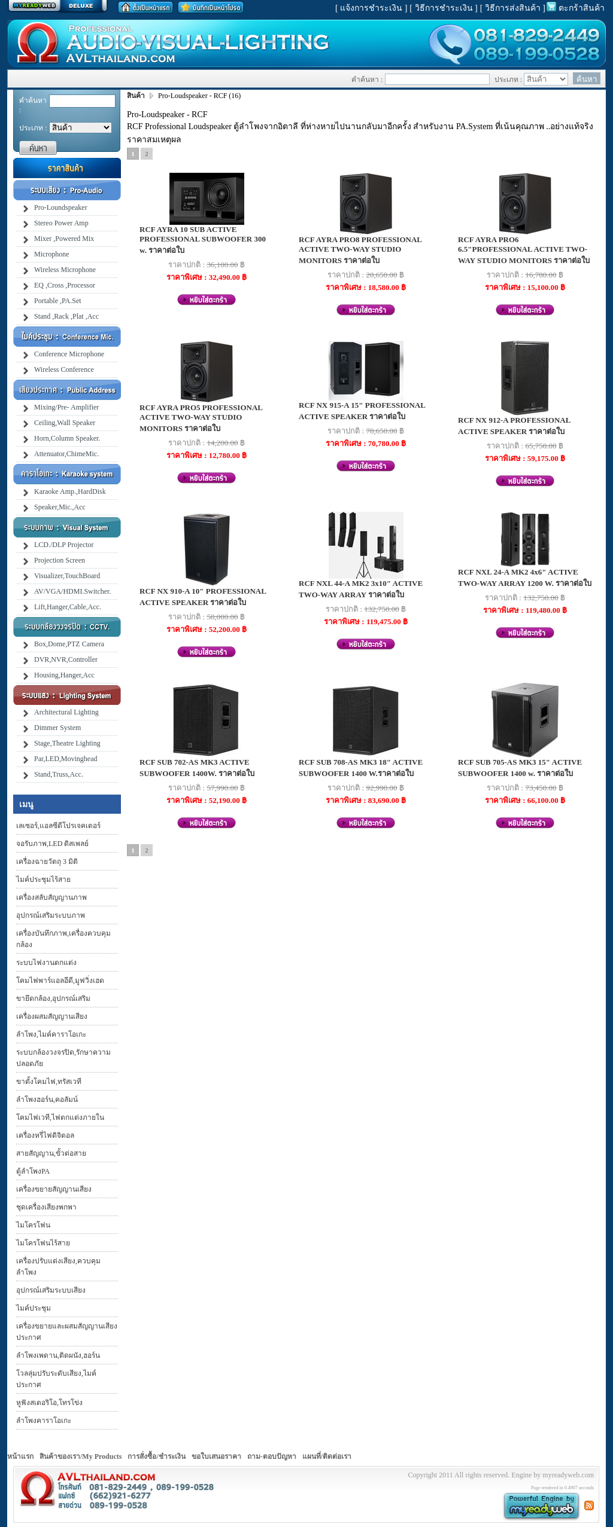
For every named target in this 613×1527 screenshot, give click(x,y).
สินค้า (137, 95)
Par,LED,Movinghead (66, 759)
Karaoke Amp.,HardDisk (70, 491)
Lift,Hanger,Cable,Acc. (67, 607)
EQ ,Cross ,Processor (64, 285)
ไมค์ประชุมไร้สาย (43, 879)
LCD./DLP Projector (64, 544)
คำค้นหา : (33, 105)
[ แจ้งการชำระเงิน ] (371, 8)
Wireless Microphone (65, 269)
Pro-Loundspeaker (60, 207)
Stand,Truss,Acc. (58, 774)
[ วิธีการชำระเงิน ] (443, 8)
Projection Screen (59, 560)
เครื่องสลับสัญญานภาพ (51, 897)
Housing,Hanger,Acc (64, 675)
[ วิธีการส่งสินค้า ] (512, 8)
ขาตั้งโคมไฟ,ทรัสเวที (48, 1081)
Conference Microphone (69, 354)
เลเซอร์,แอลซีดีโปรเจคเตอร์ (58, 825)
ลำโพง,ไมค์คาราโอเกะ (51, 1034)
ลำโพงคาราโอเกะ (43, 1420)
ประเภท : (33, 128)
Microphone (51, 254)
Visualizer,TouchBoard (67, 576)
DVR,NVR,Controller (66, 659)
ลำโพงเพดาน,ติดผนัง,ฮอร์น (58, 1355)
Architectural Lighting (66, 712)
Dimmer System (57, 727)
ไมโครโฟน (33, 1225)
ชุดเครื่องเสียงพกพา (46, 1207)
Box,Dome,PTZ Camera (69, 644)
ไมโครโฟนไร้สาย (43, 1243)
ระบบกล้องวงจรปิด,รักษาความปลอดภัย (63, 1058)
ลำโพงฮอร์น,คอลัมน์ (47, 1099)
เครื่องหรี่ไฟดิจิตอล (45, 1135)
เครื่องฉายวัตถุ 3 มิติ (47, 861)
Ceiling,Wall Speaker (64, 423)
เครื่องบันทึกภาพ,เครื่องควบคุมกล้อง (63, 939)
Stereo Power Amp (61, 223)
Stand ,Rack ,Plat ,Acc (66, 316)
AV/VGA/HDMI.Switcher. (72, 591)
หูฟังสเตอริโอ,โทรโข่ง (49, 1402)
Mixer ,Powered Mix (64, 238)
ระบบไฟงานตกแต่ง (46, 962)
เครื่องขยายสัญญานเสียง (54, 1189)
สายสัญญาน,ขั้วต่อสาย (51, 1153)
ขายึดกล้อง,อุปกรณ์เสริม (53, 998)
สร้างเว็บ (57, 6)
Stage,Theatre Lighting (67, 743)
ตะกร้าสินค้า (582, 8)
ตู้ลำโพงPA (33, 1171)
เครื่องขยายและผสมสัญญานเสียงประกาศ (66, 1332)
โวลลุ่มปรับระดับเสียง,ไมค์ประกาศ (56, 1379)
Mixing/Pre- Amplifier (66, 407)
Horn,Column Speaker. (67, 438)
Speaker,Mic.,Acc (60, 507)
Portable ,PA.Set (57, 301)
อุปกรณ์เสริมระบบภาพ (50, 915)
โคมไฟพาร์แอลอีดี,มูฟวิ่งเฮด (60, 980)
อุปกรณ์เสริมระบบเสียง (51, 1290)
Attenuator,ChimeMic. (66, 454)
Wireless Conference (64, 369)
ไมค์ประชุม (33, 1308)
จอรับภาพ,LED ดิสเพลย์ (52, 843)
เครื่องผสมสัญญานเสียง (51, 1016)
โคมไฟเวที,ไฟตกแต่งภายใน (60, 1117)
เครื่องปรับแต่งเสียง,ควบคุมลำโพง (58, 1266)
